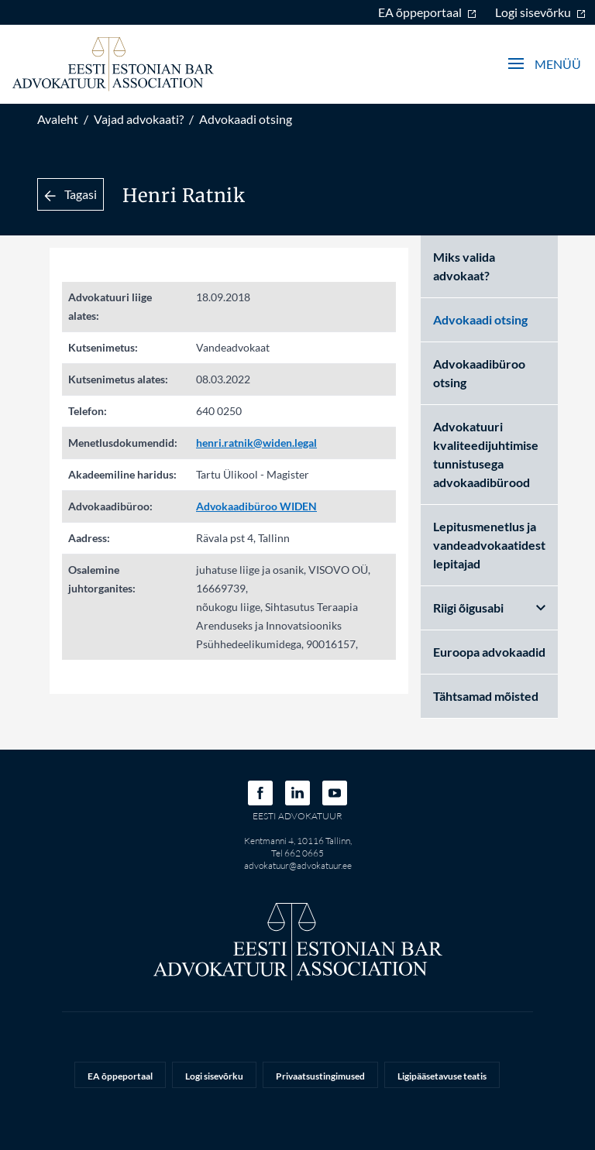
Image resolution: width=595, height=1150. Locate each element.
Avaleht (57, 119)
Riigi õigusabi (489, 607)
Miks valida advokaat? (464, 266)
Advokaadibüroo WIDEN (256, 506)
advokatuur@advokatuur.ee (298, 865)
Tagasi (70, 194)
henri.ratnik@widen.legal (256, 442)
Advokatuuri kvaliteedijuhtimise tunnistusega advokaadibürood (485, 454)
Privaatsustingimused (320, 1076)
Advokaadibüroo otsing (479, 373)
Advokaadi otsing (245, 119)
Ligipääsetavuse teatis (442, 1076)
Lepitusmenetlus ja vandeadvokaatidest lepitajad (489, 545)
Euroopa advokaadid (489, 651)
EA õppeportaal (427, 12)
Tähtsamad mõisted (485, 695)
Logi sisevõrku (540, 12)
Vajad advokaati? (139, 119)
